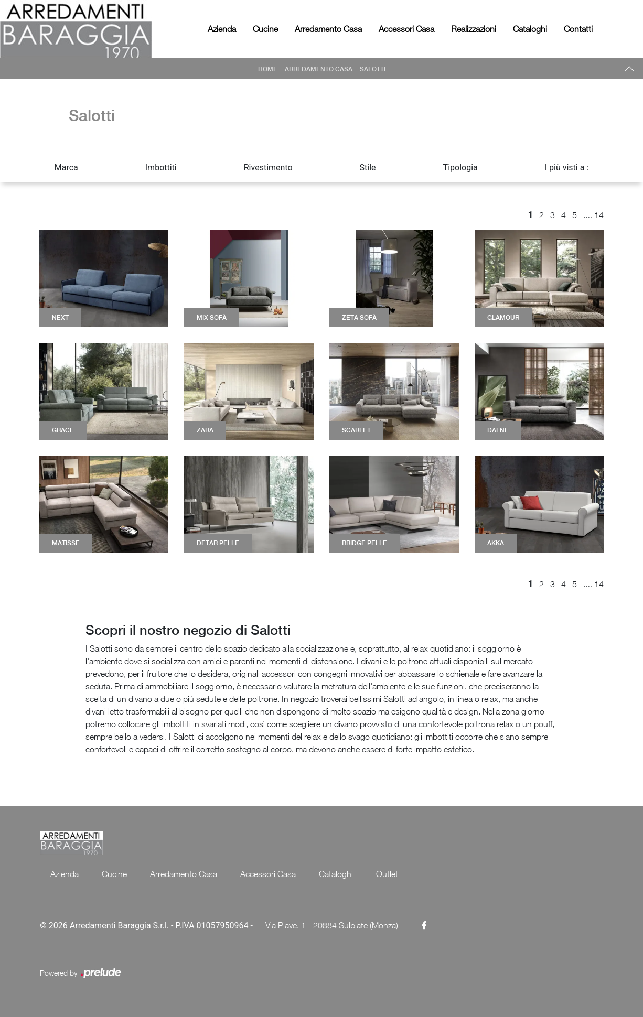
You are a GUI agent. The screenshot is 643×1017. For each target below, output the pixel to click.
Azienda (222, 29)
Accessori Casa (406, 29)
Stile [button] (368, 167)
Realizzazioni (473, 29)
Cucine (265, 29)
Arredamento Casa (328, 29)
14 (599, 215)
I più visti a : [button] (567, 167)
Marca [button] (66, 167)
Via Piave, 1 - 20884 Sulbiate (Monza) (331, 925)
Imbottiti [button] (161, 167)
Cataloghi (530, 29)
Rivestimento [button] (268, 167)
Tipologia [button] (460, 167)
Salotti (372, 69)
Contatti (578, 29)
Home (267, 69)
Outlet (387, 874)
